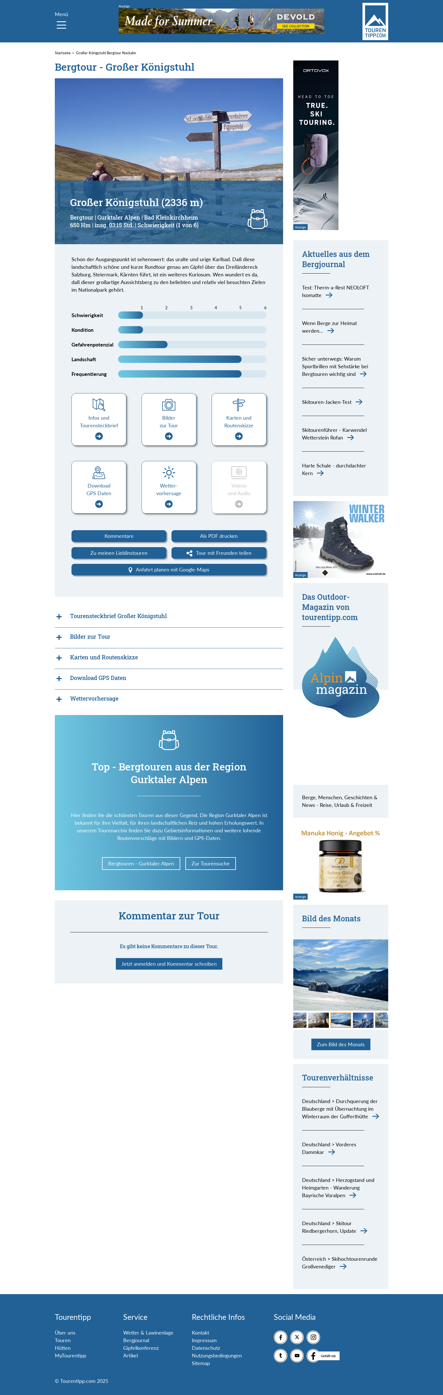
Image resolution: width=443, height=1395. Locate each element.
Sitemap (201, 1363)
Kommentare (119, 536)
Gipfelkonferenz (141, 1348)
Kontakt (200, 1332)
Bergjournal (136, 1340)
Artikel (130, 1355)
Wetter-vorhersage (168, 495)
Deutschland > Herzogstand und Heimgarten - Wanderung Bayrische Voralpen (338, 1187)
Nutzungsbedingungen (217, 1355)
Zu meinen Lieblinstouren (118, 553)
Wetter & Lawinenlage (148, 1332)
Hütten (63, 1348)
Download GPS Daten (98, 495)
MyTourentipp (70, 1355)
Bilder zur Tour (169, 427)
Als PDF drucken (219, 536)
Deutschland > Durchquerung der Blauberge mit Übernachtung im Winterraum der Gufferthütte (340, 1108)
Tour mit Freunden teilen (219, 553)
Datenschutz (206, 1348)
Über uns (65, 1332)
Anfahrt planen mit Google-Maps (169, 569)
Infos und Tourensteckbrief (99, 427)
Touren (63, 1340)
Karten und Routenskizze (238, 427)
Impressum (204, 1340)
